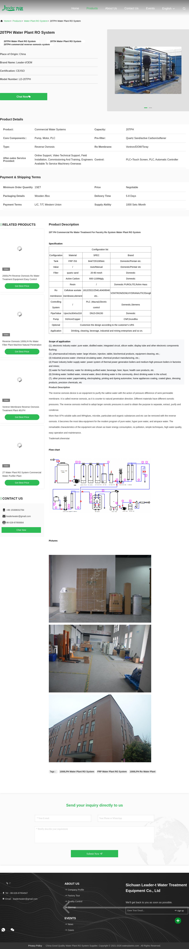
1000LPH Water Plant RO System (77, 771)
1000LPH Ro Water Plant (142, 771)
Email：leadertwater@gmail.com (19, 899)
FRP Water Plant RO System (112, 771)
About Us (111, 8)
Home (75, 8)
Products (92, 8)
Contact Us (131, 8)
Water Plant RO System (35, 21)
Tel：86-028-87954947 (15, 893)
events (150, 8)
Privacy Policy (35, 945)
